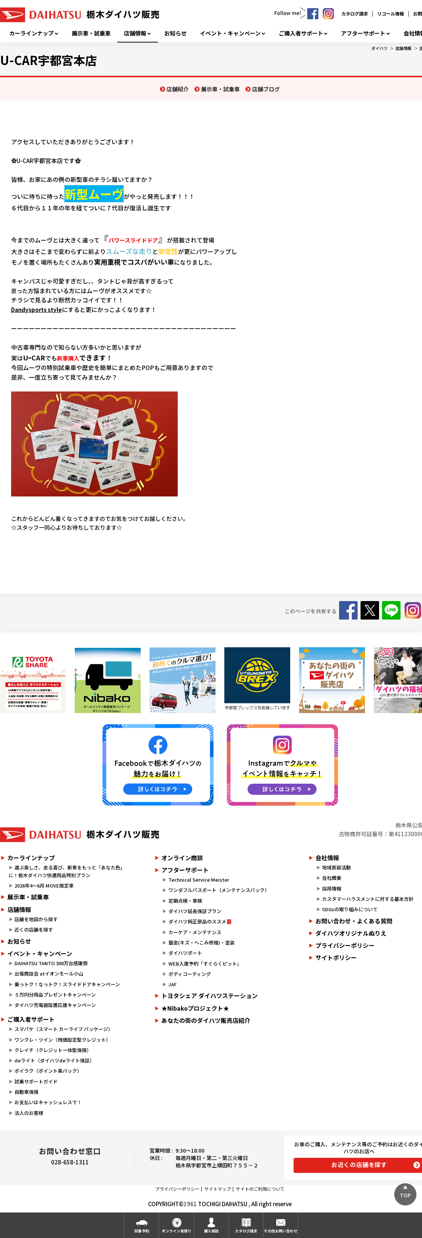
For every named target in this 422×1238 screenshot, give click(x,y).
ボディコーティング (189, 973)
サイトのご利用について (260, 1189)
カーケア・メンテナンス (194, 932)
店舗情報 (135, 33)
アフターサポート (363, 33)
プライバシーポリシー (177, 1189)
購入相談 (211, 1231)
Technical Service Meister (198, 879)
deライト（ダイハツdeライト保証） (54, 1060)
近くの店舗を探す (33, 929)
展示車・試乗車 (91, 33)
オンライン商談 (182, 857)
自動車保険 (26, 1091)
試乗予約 (141, 1231)
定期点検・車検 (185, 900)
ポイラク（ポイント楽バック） (48, 1070)
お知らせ (175, 33)
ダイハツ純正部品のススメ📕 (200, 921)
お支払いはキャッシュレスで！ (48, 1102)
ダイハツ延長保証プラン (194, 911)
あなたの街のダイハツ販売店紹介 (205, 1020)
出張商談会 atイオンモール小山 (48, 973)
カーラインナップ (31, 33)
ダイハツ (379, 48)
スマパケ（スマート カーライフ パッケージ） (63, 1028)
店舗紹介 (178, 89)
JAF (172, 984)
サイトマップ (217, 1189)
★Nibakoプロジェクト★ (195, 1008)
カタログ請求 (354, 13)
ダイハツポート (185, 952)
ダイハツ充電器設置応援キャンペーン (55, 1004)
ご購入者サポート (301, 33)
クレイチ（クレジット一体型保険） (52, 1050)
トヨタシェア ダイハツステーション (209, 995)
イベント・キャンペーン (230, 33)
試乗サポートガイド (36, 1081)
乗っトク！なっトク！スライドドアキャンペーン (67, 984)
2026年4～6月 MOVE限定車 (44, 885)
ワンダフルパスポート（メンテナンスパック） (218, 889)
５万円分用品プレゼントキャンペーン (55, 994)
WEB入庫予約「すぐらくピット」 (205, 963)
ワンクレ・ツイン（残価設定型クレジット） (62, 1039)
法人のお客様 (28, 1112)
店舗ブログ (266, 89)
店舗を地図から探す (36, 919)
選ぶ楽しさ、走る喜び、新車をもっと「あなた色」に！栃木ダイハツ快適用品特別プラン (67, 871)
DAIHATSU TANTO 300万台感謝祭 (51, 963)
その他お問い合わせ (280, 1231)
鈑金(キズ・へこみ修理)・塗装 (201, 942)
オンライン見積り (176, 1231)
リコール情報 (390, 13)
